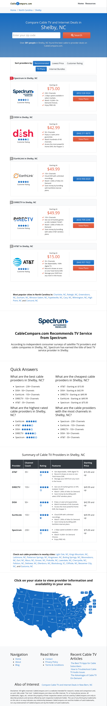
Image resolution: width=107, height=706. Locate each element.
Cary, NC (68, 297)
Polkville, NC (52, 560)
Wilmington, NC (79, 297)
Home (81, 3)
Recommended (42, 63)
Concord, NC (32, 300)
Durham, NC (22, 297)
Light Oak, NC (62, 554)
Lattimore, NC (19, 557)
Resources (90, 3)
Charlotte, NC (60, 294)
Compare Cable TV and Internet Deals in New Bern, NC (67, 684)
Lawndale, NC (65, 560)
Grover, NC (40, 560)
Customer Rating (74, 63)
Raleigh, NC (72, 294)
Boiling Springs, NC (71, 557)
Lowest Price (58, 63)
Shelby (38, 10)
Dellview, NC (31, 563)
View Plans (83, 99)
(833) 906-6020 (83, 179)
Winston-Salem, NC (38, 297)
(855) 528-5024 (83, 93)
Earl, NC (20, 560)
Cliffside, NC (71, 563)
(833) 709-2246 (83, 219)
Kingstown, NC (55, 557)
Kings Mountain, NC (78, 554)
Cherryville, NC (79, 560)
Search (76, 35)
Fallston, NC (18, 563)
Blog (17, 665)
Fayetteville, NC (55, 297)
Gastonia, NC (27, 566)
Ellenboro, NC (44, 563)
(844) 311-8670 (83, 133)
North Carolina (25, 10)
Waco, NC (29, 560)
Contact (48, 659)
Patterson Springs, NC (37, 557)
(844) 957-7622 (83, 262)
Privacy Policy (51, 662)
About (18, 662)
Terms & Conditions (54, 665)
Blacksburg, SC (58, 563)
